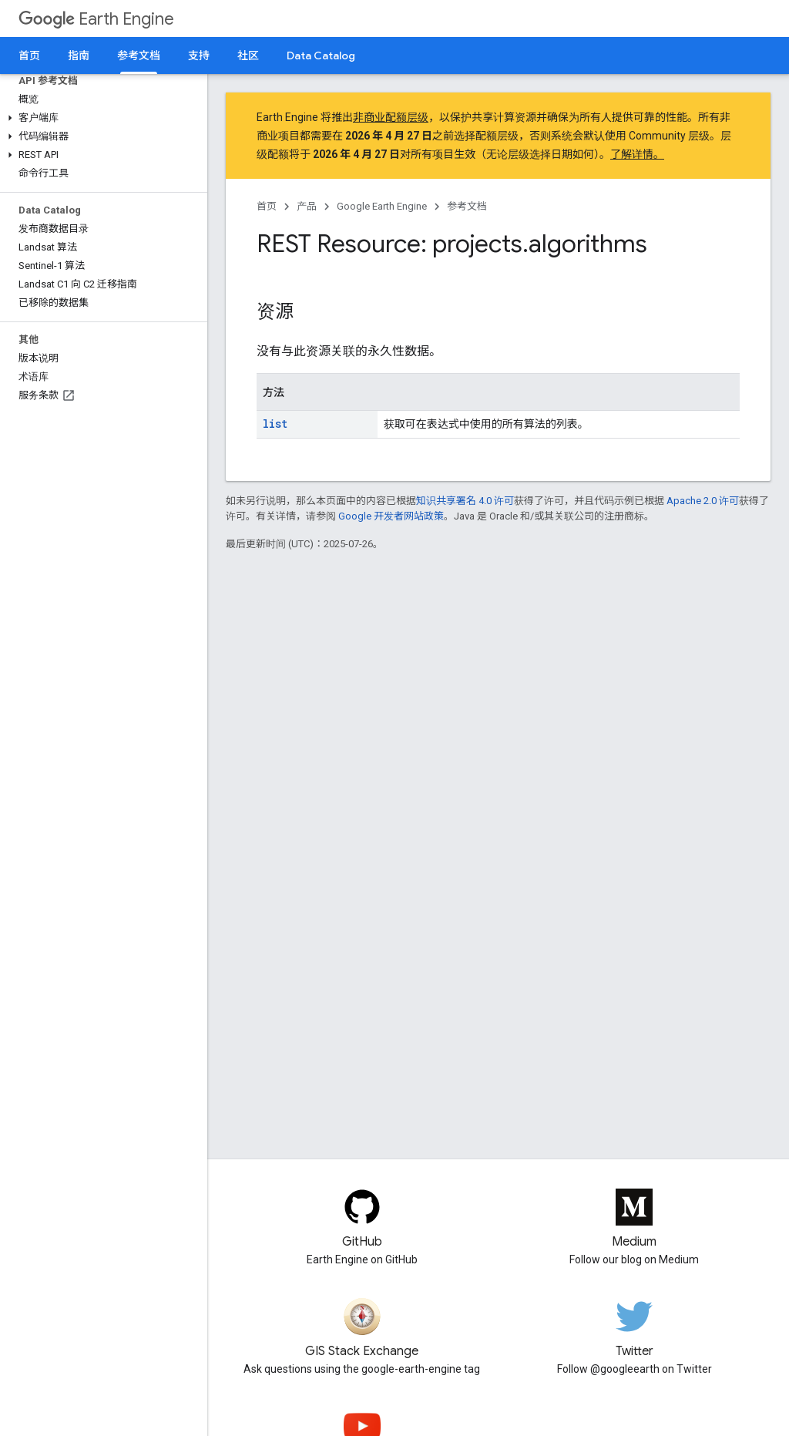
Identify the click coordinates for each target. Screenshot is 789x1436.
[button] (100, 118)
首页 (29, 55)
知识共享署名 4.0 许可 (465, 500)
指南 (78, 55)
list (275, 423)
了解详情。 (637, 154)
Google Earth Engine (382, 206)
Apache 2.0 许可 (702, 500)
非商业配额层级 (390, 117)
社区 (248, 55)
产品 (307, 206)
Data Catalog (321, 55)
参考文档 (467, 206)
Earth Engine (96, 18)
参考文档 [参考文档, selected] (138, 55)
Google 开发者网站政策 (391, 516)
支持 (199, 55)
